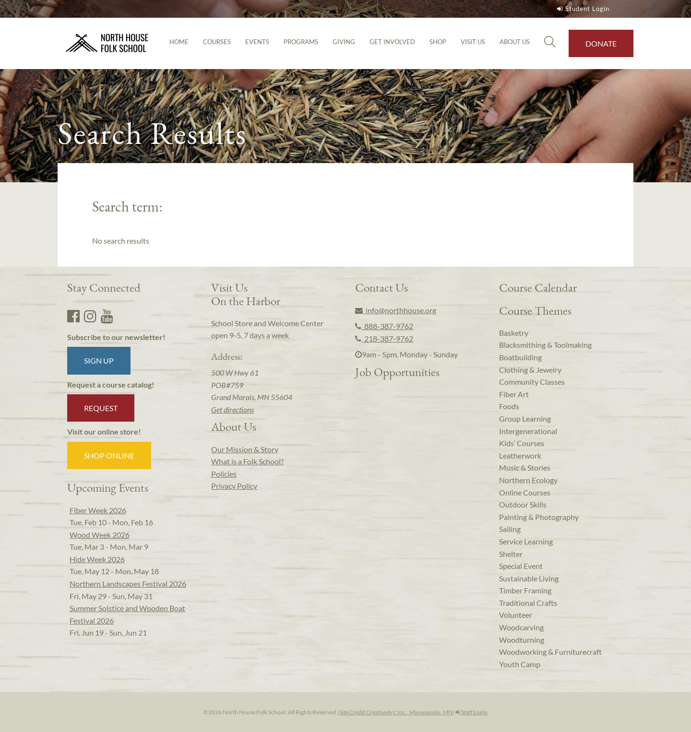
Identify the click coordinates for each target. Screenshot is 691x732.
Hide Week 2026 (97, 559)
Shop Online (109, 455)
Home (179, 42)
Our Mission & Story (244, 449)
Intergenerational (528, 431)
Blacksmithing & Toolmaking (545, 344)
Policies (224, 473)
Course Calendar (538, 287)
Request (101, 408)
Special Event (521, 565)
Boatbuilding (520, 357)
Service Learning (526, 541)
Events (257, 42)
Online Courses (524, 492)
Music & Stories (524, 467)
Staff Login (471, 712)
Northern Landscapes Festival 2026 (128, 583)
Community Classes (532, 381)
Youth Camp (519, 664)
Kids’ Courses (521, 443)
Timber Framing (525, 590)
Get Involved (392, 42)
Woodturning (521, 639)
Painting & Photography (539, 516)
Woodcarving (521, 627)
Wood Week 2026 (100, 534)
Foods (509, 406)
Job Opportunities (397, 371)
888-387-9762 (384, 326)
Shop (437, 42)
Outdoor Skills (523, 504)
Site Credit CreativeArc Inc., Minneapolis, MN (396, 712)
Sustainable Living (529, 578)
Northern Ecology (528, 479)
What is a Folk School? (247, 461)
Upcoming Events (107, 487)
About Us (515, 42)
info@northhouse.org (395, 310)
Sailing (510, 528)
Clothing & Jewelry (530, 369)
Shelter (511, 553)
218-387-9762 (384, 338)
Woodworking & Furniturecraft (550, 651)
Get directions (232, 409)
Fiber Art (514, 394)
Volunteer (515, 614)
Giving (344, 42)
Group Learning (525, 418)
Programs (301, 42)
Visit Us (473, 42)
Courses (217, 42)
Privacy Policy (234, 485)
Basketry (513, 332)
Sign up (99, 360)
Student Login (582, 8)
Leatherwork (520, 455)
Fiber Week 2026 (98, 510)
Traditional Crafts (528, 602)
